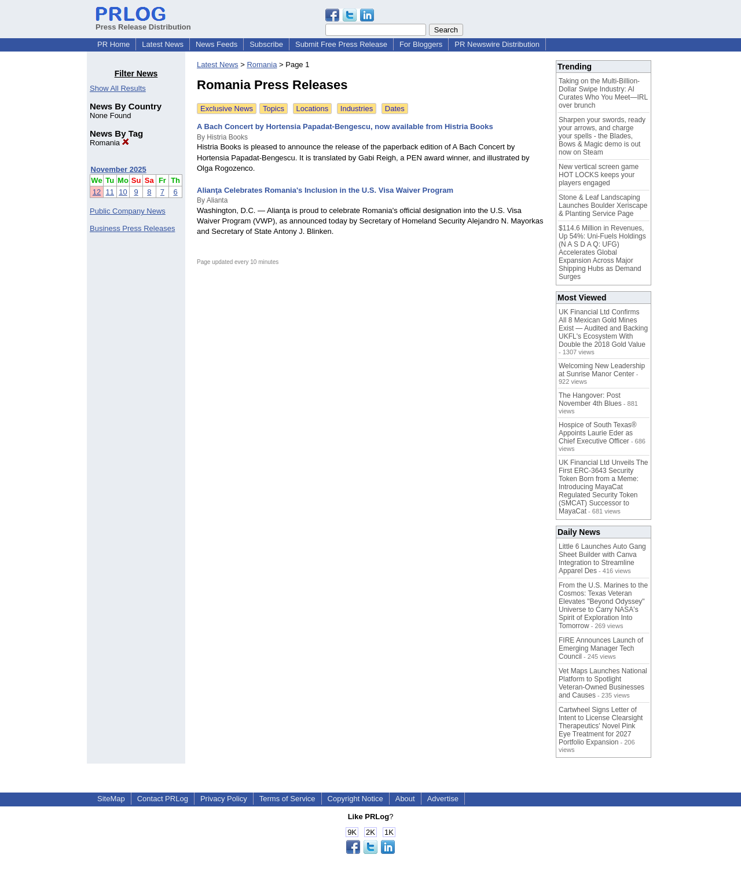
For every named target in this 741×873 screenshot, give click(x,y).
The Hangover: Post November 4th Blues (590, 399)
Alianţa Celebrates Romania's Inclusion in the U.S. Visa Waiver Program (325, 190)
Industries (356, 108)
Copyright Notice (355, 798)
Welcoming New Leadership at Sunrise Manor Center (602, 370)
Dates (395, 108)
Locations (312, 108)
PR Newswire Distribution (497, 44)
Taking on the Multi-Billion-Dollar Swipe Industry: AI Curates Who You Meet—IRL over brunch (603, 93)
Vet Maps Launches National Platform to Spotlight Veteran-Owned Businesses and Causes (603, 683)
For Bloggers (420, 44)
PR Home (113, 44)
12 (97, 192)
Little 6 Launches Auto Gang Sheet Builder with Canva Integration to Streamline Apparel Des (602, 558)
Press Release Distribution (143, 22)
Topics (273, 108)
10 (123, 192)
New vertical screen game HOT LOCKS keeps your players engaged (599, 175)
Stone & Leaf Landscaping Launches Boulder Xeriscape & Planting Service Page (603, 205)
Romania (109, 142)
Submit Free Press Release (341, 44)
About (405, 798)
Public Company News (128, 211)
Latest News (163, 44)
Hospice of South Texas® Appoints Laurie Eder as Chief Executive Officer (598, 433)
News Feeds (216, 44)
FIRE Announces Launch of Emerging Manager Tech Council (601, 648)
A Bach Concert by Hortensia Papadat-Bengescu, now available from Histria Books (345, 126)
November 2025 (118, 169)
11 (110, 192)
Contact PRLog (162, 798)
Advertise (442, 798)
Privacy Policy (223, 798)
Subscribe (266, 44)
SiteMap (111, 798)
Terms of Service (287, 798)
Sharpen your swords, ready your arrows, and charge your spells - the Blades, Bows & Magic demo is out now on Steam (602, 136)
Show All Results (118, 88)
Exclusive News (226, 108)
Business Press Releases (132, 228)
